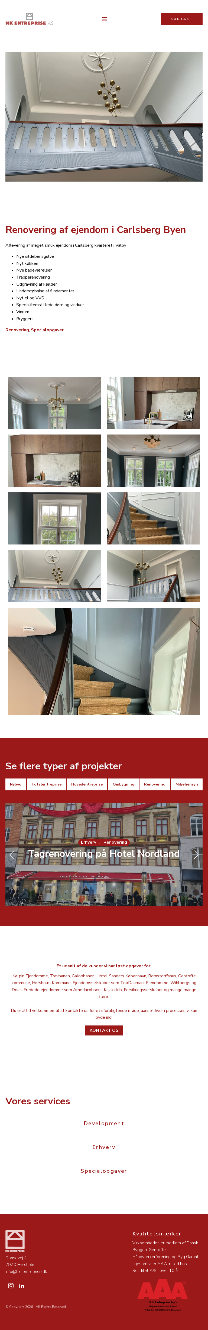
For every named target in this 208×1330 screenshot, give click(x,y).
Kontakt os (104, 1030)
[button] (95, 900)
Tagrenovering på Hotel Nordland (104, 853)
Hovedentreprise (87, 784)
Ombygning (123, 784)
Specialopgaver (47, 330)
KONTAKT (182, 19)
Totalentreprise (46, 784)
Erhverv (88, 842)
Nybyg (15, 784)
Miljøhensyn (187, 784)
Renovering (17, 330)
